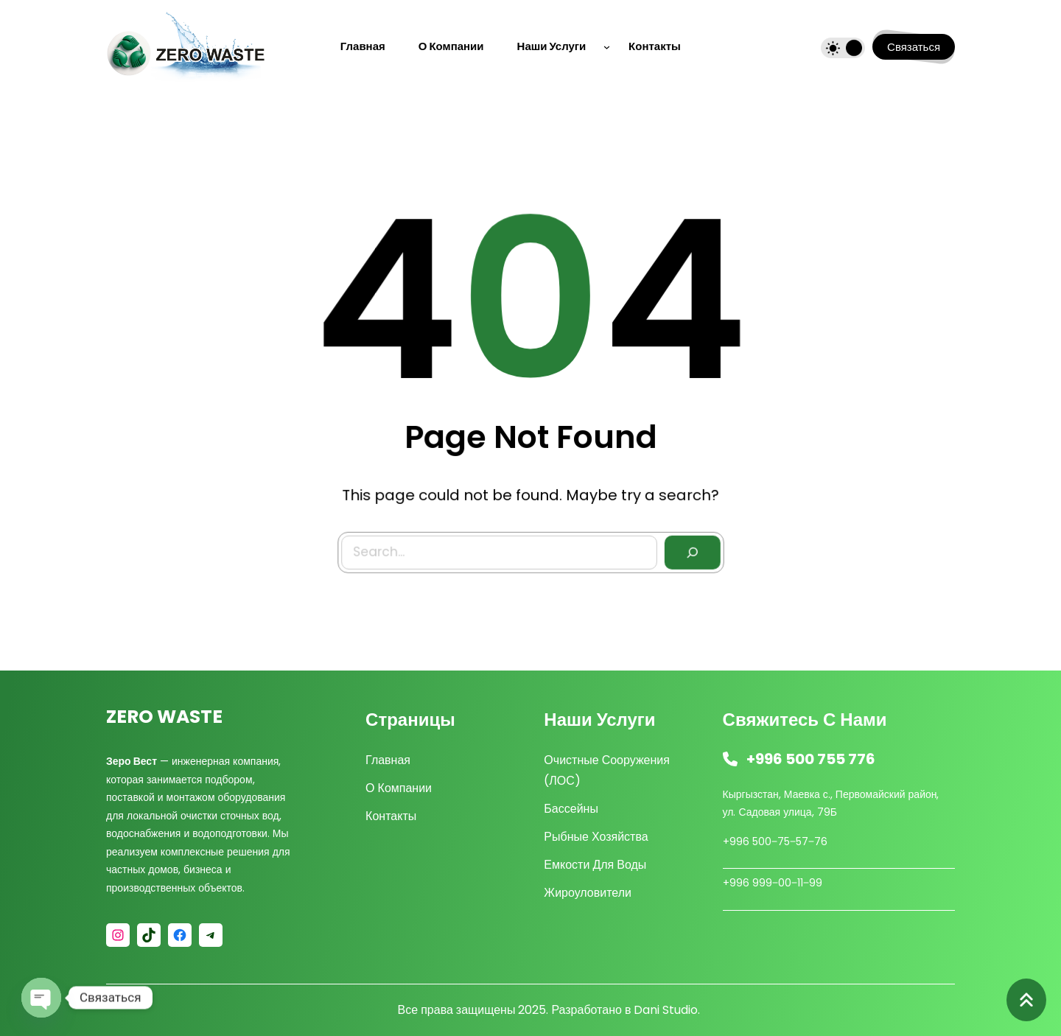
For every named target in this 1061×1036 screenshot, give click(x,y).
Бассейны (571, 808)
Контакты (390, 816)
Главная (387, 760)
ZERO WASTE (164, 716)
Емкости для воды (595, 864)
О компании (398, 788)
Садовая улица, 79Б (787, 812)
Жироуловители (587, 892)
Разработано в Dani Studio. (625, 1009)
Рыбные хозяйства (596, 836)
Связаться (913, 47)
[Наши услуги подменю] (606, 46)
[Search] (689, 550)
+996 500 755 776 (810, 759)
